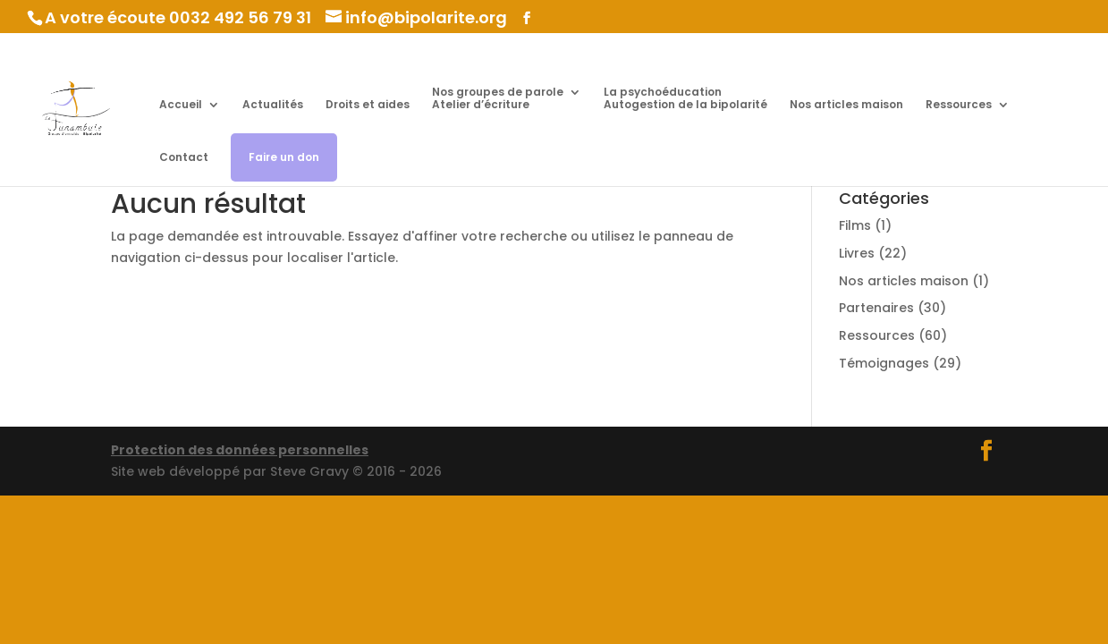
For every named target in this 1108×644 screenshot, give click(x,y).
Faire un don (284, 157)
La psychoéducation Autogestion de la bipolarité (685, 99)
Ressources (959, 105)
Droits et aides (368, 105)
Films (855, 225)
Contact (183, 158)
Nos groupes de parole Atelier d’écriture (497, 99)
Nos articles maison (846, 105)
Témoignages (884, 363)
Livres (857, 253)
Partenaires (876, 308)
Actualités (272, 105)
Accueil (180, 105)
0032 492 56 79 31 (240, 17)
